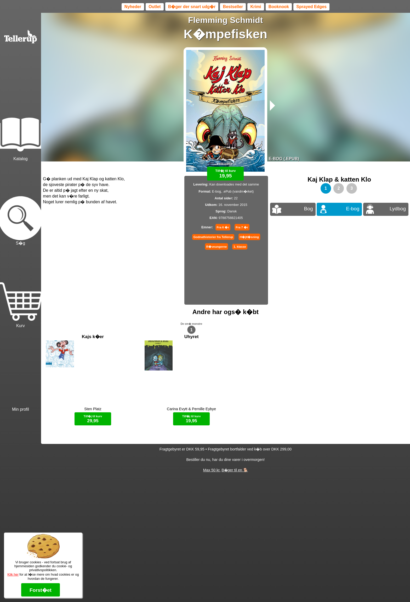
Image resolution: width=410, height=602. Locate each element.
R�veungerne (216, 246)
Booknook (279, 6)
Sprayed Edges (311, 6)
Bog (308, 208)
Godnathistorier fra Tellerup (213, 237)
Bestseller (233, 6)
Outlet (155, 6)
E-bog (352, 208)
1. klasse (240, 246)
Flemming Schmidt (225, 20)
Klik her (13, 574)
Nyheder (132, 6)
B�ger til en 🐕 (234, 476)
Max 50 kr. (211, 476)
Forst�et (41, 590)
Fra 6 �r (223, 227)
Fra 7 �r (242, 227)
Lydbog (398, 208)
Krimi (255, 6)
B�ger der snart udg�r (191, 6)
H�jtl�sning (249, 237)
